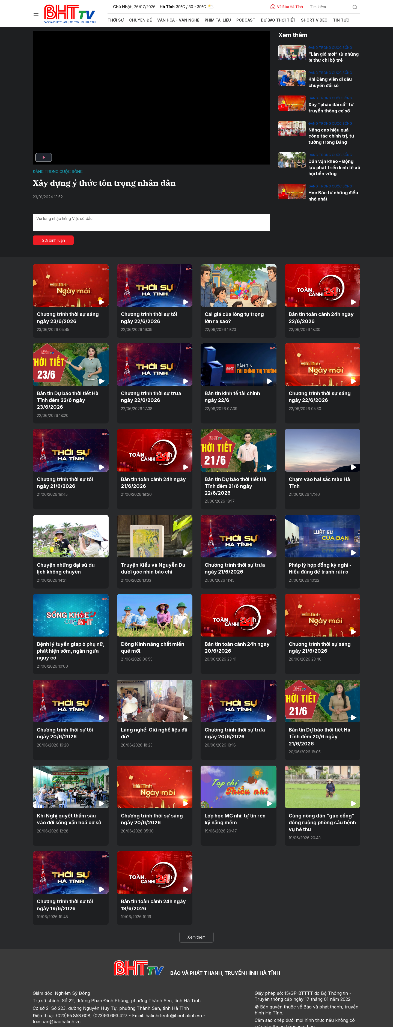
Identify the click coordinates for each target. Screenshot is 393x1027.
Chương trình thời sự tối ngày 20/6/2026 (68, 716)
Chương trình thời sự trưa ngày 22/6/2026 (154, 394)
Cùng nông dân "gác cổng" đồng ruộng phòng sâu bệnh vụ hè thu (322, 797)
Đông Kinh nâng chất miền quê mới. (154, 632)
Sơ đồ (64, 1021)
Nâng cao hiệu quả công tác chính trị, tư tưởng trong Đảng (333, 133)
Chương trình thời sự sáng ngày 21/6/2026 (317, 632)
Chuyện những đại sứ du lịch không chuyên (67, 555)
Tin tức (329, 20)
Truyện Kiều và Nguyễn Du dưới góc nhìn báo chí (150, 555)
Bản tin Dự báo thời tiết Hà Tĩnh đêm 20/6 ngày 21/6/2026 (322, 716)
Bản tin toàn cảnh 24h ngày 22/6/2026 (318, 317)
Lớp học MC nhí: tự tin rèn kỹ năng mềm (236, 793)
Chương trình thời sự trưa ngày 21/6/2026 (238, 555)
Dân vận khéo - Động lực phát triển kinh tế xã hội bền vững (333, 163)
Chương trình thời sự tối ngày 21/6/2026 (68, 478)
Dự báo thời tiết (269, 20)
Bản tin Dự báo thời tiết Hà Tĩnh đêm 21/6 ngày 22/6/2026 (238, 478)
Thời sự (115, 20)
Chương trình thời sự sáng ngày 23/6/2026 (65, 317)
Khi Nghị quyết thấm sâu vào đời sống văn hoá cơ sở (68, 793)
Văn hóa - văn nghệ (174, 20)
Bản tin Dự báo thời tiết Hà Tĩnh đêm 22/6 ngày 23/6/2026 (65, 397)
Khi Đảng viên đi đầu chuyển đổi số (329, 81)
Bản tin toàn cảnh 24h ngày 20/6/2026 (234, 632)
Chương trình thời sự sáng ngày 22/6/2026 (317, 394)
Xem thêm (196, 908)
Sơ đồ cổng (101, 1021)
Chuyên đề (139, 20)
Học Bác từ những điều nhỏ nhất (331, 191)
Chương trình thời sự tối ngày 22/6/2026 (152, 317)
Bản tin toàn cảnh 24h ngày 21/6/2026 (150, 478)
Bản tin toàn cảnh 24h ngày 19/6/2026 (150, 877)
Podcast (238, 20)
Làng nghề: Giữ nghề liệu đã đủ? (151, 716)
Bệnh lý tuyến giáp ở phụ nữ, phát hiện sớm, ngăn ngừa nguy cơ (68, 636)
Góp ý (80, 1021)
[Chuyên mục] (36, 13)
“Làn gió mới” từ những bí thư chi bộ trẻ (332, 56)
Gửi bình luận (53, 240)
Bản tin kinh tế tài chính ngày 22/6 (236, 394)
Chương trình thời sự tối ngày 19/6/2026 (68, 877)
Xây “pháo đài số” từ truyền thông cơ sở (329, 105)
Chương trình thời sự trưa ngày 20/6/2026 (238, 716)
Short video (303, 20)
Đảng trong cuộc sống (58, 171)
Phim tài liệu (211, 20)
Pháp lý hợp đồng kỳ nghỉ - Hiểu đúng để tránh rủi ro (317, 555)
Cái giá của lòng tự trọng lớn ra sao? (238, 317)
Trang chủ (44, 1021)
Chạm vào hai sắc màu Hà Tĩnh (322, 475)
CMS (314, 1021)
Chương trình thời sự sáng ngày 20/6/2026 (149, 793)
